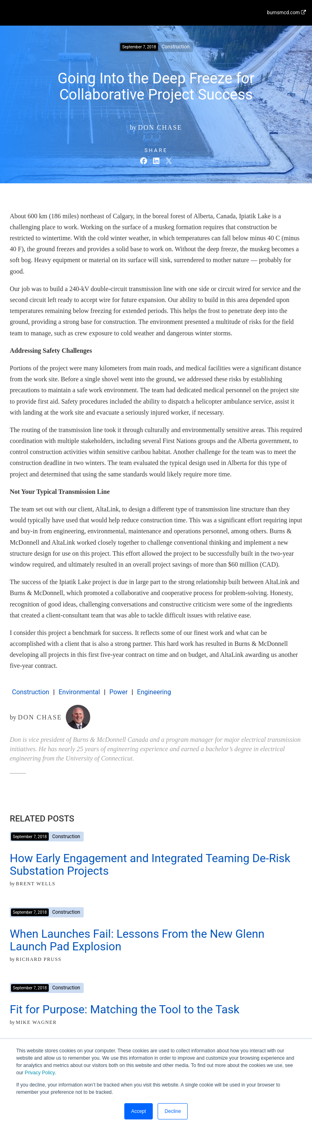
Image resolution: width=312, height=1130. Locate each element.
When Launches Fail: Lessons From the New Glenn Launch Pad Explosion (137, 940)
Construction (31, 692)
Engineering (154, 692)
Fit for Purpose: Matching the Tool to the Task (124, 1009)
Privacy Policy (40, 1073)
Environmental (79, 692)
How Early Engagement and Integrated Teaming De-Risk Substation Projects (150, 865)
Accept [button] (138, 1111)
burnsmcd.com (286, 12)
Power (118, 692)
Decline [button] (173, 1111)
